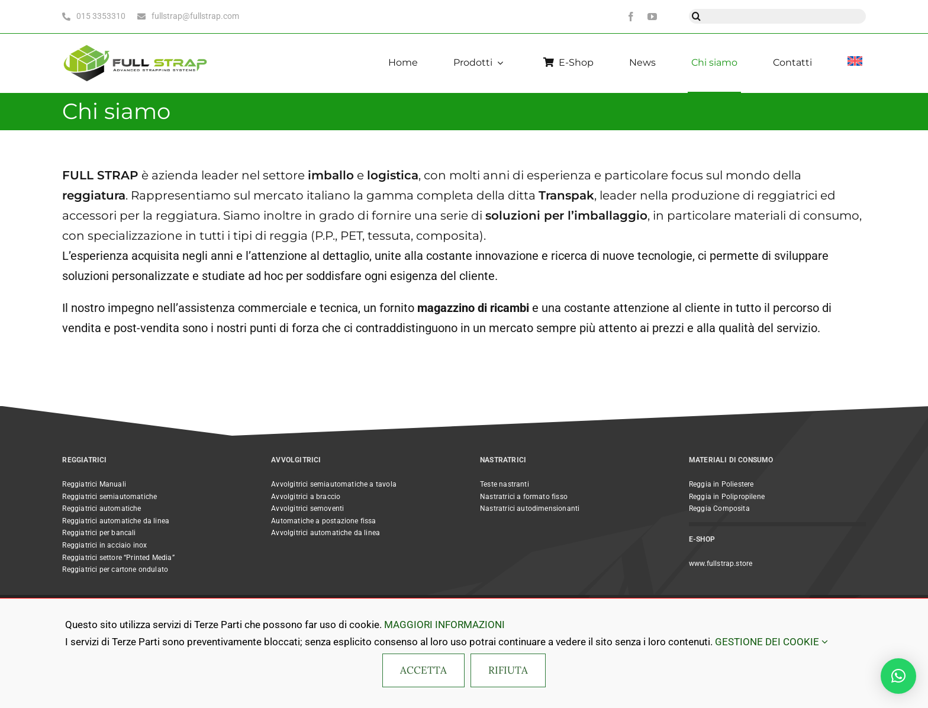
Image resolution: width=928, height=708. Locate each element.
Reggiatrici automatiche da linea (115, 521)
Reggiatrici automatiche (101, 508)
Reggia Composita (719, 508)
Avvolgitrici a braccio (305, 497)
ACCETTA (423, 670)
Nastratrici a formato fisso (524, 497)
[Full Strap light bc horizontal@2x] (136, 44)
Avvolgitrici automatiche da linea (325, 533)
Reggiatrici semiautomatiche (109, 497)
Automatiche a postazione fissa (323, 521)
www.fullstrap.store (720, 563)
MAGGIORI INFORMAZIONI (444, 624)
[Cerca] (696, 16)
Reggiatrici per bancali (99, 533)
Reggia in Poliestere (721, 484)
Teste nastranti (504, 484)
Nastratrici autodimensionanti (529, 508)
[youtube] (652, 16)
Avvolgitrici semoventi (307, 508)
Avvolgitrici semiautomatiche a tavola (334, 484)
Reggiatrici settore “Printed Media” (118, 557)
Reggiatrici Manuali (93, 484)
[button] (898, 676)
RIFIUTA (508, 670)
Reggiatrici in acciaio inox (104, 545)
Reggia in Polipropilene (727, 497)
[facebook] (631, 16)
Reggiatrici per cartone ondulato (115, 569)
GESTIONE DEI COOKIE (771, 642)
